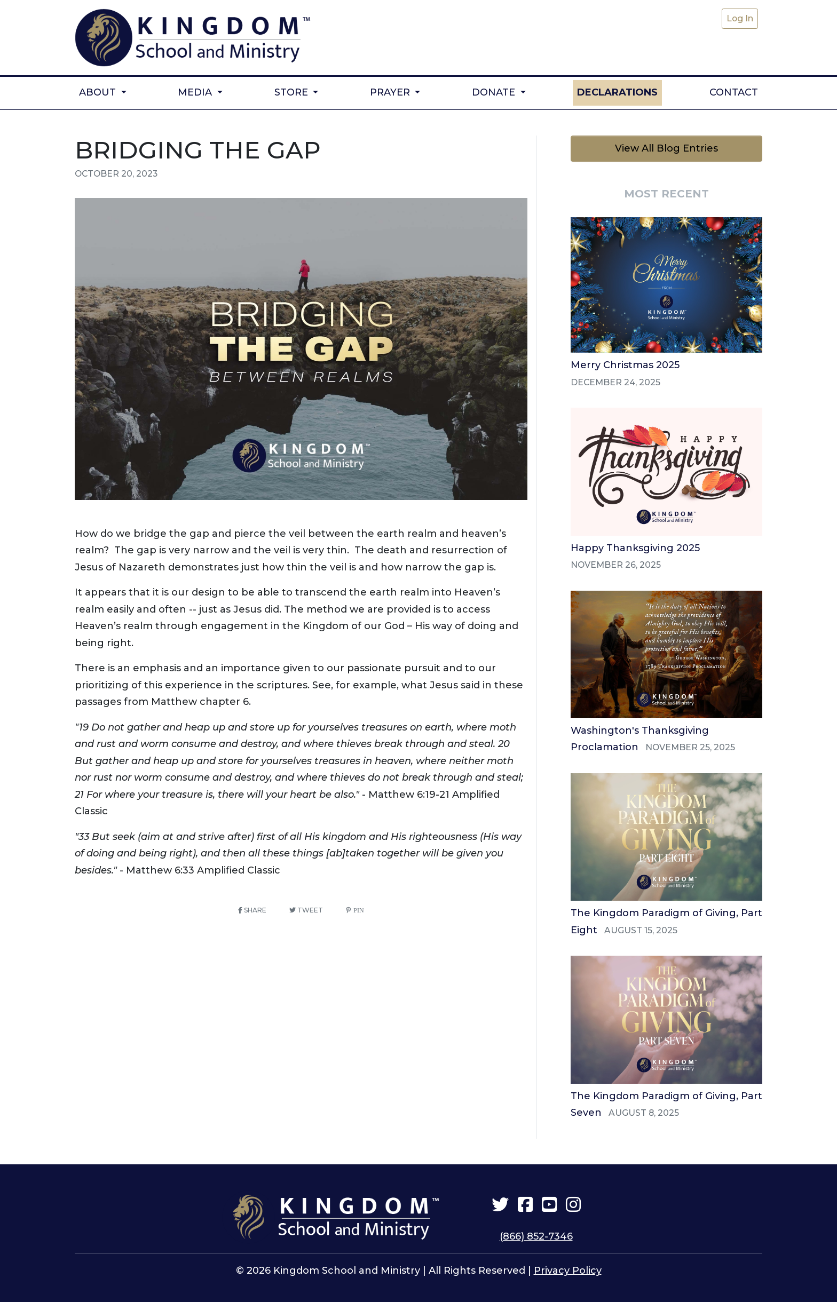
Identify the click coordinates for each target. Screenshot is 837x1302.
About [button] (99, 88)
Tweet (306, 907)
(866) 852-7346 (536, 1233)
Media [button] (196, 88)
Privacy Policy (568, 1268)
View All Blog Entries (666, 145)
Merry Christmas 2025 (625, 362)
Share (252, 907)
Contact (733, 88)
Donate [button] (495, 88)
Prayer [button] (391, 88)
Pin (357, 907)
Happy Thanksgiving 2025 (635, 545)
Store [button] (292, 88)
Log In (740, 18)
